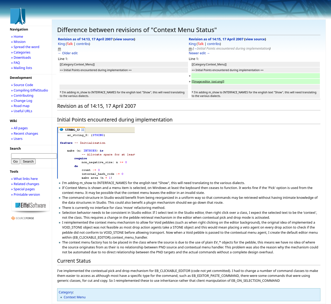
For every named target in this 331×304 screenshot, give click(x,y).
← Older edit (68, 53)
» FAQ (15, 62)
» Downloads (21, 57)
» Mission (18, 41)
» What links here (24, 178)
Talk (70, 43)
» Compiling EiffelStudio (29, 90)
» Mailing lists (21, 67)
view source (124, 39)
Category (66, 292)
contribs (82, 43)
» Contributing (22, 95)
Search (15, 148)
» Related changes (25, 183)
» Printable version (25, 194)
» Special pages (23, 189)
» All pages (19, 128)
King (61, 43)
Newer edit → (199, 53)
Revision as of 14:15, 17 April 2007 (216, 39)
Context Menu (75, 297)
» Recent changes (24, 133)
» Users (16, 138)
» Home (17, 36)
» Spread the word (25, 46)
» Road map (20, 105)
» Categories (21, 52)
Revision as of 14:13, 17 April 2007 (85, 39)
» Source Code (22, 84)
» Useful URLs (21, 111)
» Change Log (21, 100)
